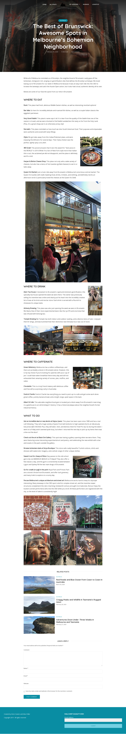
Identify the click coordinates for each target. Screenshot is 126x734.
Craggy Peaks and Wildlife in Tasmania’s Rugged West (72, 601)
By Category (74, 4)
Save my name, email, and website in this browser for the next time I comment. (49, 691)
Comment (26, 650)
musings (86, 4)
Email (26, 676)
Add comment (75, 52)
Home (44, 4)
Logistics (95, 4)
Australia (63, 20)
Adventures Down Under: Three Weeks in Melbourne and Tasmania (78, 621)
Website (26, 683)
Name (26, 668)
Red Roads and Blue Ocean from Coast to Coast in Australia (78, 581)
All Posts (53, 4)
